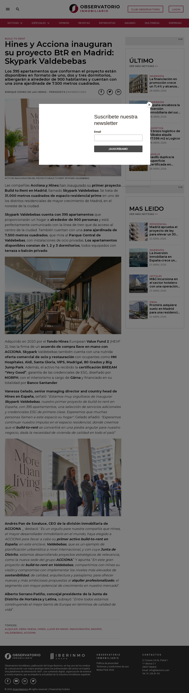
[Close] (149, 105)
